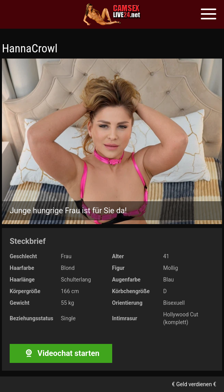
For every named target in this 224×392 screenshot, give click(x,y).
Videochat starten (60, 353)
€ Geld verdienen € (194, 384)
